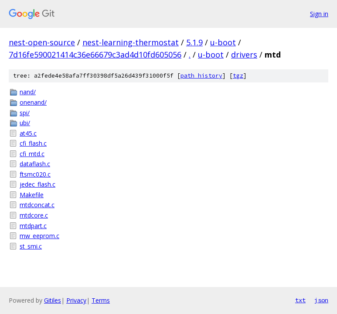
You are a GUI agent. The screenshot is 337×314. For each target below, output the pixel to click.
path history (201, 75)
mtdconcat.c (37, 205)
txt (300, 300)
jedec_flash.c (37, 184)
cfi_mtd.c (32, 154)
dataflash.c (35, 164)
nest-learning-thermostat (130, 42)
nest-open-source (42, 42)
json (321, 300)
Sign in (319, 14)
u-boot (223, 42)
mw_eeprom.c (39, 236)
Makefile (32, 195)
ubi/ (25, 123)
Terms (101, 300)
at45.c (28, 133)
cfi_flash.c (33, 143)
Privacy (76, 300)
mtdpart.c (33, 226)
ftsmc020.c (35, 174)
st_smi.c (31, 246)
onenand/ (33, 102)
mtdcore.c (34, 215)
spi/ (25, 113)
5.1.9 (194, 42)
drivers (244, 54)
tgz (238, 75)
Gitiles (52, 300)
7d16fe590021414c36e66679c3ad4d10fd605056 (95, 54)
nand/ (28, 92)
